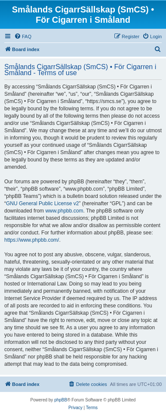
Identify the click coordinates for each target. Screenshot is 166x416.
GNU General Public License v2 (42, 203)
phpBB (60, 400)
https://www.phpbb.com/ (31, 240)
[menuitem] (22, 36)
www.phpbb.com (64, 211)
